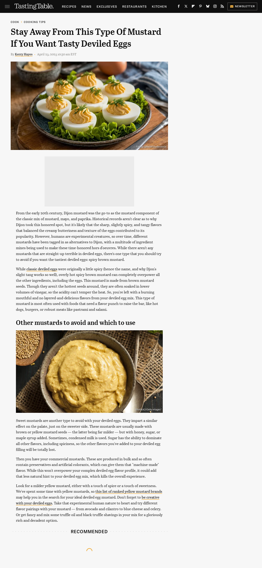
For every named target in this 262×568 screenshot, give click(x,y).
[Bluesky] (208, 7)
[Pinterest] (200, 7)
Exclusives (107, 6)
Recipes (69, 6)
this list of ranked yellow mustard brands (128, 491)
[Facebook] (179, 7)
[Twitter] (186, 7)
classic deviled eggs (41, 268)
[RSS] (222, 7)
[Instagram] (215, 7)
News (86, 6)
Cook (15, 22)
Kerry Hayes (23, 54)
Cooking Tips (35, 22)
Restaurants (134, 6)
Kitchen (159, 6)
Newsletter (242, 6)
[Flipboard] (193, 7)
